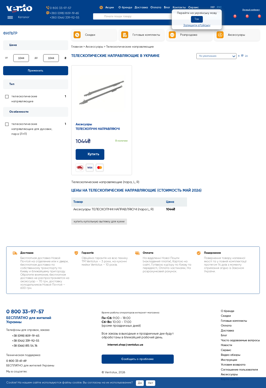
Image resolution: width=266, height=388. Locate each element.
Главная (77, 46)
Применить (35, 70)
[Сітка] (253, 56)
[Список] (258, 56)
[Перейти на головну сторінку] (19, 11)
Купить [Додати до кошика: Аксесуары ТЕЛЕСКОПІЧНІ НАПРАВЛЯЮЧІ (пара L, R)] (90, 154)
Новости (226, 345)
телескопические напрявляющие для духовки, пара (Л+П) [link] (31, 129)
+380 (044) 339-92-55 (64, 17)
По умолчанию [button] (207, 56)
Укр (212, 7)
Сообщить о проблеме (137, 359)
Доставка (227, 330)
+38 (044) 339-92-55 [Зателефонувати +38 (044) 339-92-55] (22, 341)
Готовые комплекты (234, 320)
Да (140, 383)
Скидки (226, 315)
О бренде (227, 311)
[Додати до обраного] (125, 154)
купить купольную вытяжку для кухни (99, 221)
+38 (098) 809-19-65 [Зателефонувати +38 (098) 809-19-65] (22, 336)
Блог (224, 335)
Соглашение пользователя (239, 369)
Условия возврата (233, 364)
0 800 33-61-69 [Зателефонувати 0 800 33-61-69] (16, 361)
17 (242, 56)
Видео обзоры (230, 355)
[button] (18, 17)
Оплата (226, 325)
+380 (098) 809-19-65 (62, 13)
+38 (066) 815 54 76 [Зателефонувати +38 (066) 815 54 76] (21, 346)
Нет (150, 383)
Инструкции (229, 359)
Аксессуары (94, 46)
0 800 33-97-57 (58, 8)
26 (246, 56)
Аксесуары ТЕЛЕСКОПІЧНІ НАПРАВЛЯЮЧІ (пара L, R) (113, 209)
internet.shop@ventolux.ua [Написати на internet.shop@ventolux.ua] (122, 345)
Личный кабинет (247, 9)
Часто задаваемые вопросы (240, 340)
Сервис (226, 350)
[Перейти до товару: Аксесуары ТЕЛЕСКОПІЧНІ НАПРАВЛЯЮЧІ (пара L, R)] (102, 95)
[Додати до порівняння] (117, 154)
